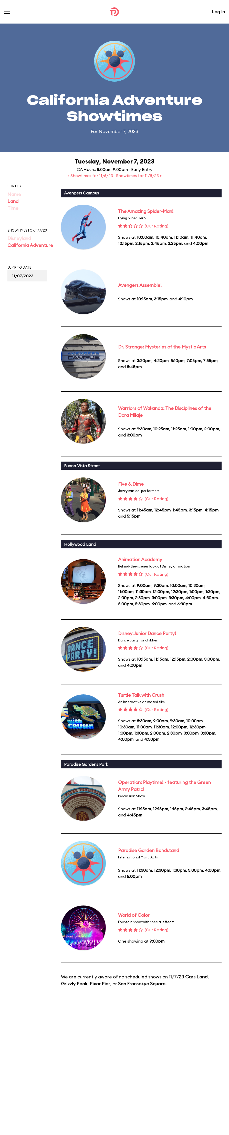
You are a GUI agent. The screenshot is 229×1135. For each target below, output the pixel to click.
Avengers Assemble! (140, 285)
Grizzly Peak (74, 984)
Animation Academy (140, 559)
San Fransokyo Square (141, 984)
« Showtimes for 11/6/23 (90, 175)
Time (12, 208)
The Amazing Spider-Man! (145, 211)
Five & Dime (131, 484)
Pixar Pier (100, 984)
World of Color (134, 915)
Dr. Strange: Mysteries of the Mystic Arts (162, 347)
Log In (218, 12)
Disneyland (19, 238)
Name (14, 194)
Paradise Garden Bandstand (148, 850)
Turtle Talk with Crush (141, 695)
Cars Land (196, 977)
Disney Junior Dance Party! (147, 633)
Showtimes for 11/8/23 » (139, 175)
